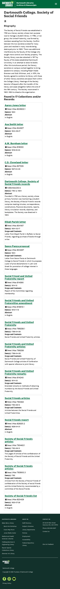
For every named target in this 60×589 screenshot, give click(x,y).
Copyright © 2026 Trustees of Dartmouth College (18, 572)
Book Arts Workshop (10, 526)
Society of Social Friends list (21, 495)
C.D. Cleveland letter (16, 162)
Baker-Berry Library (8, 523)
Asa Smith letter (14, 124)
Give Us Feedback (48, 544)
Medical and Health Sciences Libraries (8, 537)
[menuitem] (4, 579)
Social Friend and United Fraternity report (19, 277)
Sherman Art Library (8, 553)
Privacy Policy (7, 583)
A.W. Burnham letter (16, 143)
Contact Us (46, 531)
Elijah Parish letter (15, 221)
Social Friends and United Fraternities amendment (19, 301)
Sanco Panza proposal (17, 246)
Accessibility (26, 539)
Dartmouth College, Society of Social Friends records (22, 182)
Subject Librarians (28, 526)
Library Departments (28, 530)
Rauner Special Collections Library (8, 549)
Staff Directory (26, 523)
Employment (26, 536)
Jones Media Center (10, 533)
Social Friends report (17, 419)
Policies (24, 533)
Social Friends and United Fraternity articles (19, 345)
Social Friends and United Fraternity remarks (19, 372)
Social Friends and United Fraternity (19, 323)
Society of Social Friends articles (19, 440)
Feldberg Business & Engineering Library (8, 543)
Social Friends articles (17, 398)
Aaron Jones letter (15, 105)
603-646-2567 (51, 528)
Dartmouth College (8, 568)
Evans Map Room (9, 530)
